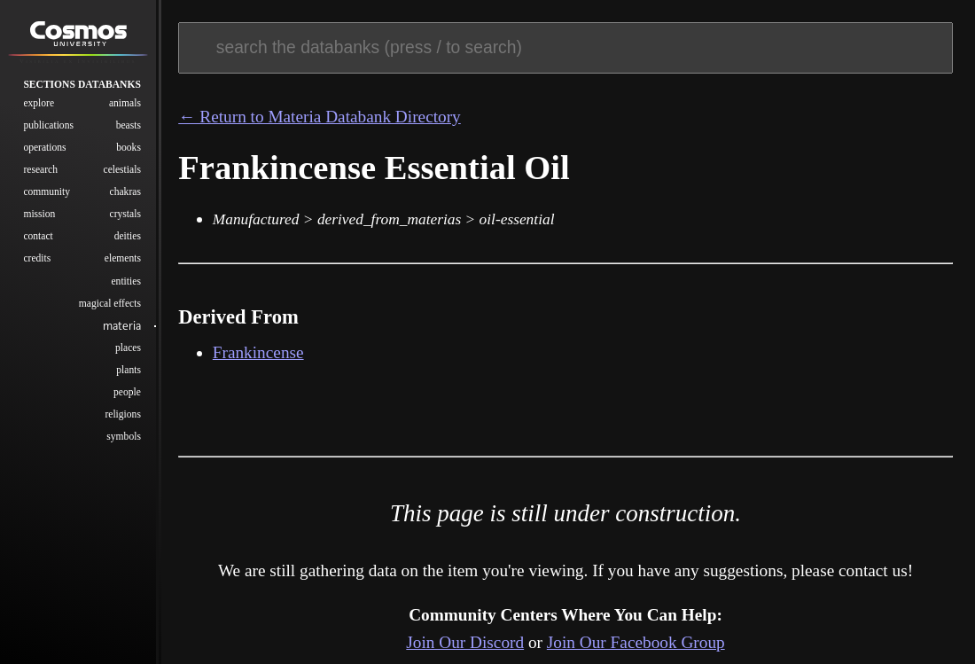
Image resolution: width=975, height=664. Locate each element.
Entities (125, 286)
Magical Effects (110, 308)
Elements (123, 264)
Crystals (125, 219)
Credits (37, 264)
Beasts (128, 130)
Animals (125, 107)
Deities (127, 241)
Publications (48, 130)
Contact (37, 241)
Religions (122, 419)
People (127, 396)
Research (40, 174)
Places (128, 352)
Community (46, 196)
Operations (44, 152)
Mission (39, 219)
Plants (128, 374)
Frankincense (258, 352)
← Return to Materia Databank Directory (319, 116)
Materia (122, 330)
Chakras (125, 196)
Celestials (122, 174)
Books (128, 152)
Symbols (123, 441)
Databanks (109, 89)
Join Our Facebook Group (636, 642)
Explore (38, 107)
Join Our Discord (465, 642)
